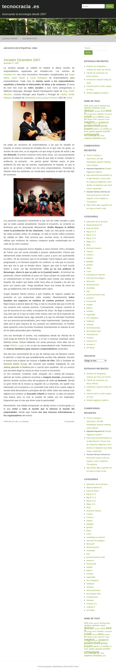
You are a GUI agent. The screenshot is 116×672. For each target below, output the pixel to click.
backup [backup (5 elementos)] (103, 106)
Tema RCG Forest (71, 667)
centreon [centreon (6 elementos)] (96, 108)
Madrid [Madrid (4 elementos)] (89, 119)
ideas (89, 268)
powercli (90, 298)
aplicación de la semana (97, 221)
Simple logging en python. (98, 93)
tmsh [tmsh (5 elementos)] (86, 131)
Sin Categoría (93, 318)
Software (90, 321)
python (89, 308)
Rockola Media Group (15, 364)
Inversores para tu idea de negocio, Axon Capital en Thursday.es (98, 198)
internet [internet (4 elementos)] (95, 117)
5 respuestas (69, 421)
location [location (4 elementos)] (107, 117)
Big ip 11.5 (91, 238)
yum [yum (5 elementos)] (104, 138)
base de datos (93, 228)
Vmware (90, 338)
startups (25, 421)
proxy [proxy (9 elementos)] (104, 125)
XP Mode (91, 348)
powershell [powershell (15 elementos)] (92, 125)
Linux (89, 271)
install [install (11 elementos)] (88, 116)
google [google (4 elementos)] (89, 114)
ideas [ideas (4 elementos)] (94, 114)
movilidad (91, 288)
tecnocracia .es (20, 6)
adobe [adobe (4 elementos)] (91, 106)
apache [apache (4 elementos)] (96, 106)
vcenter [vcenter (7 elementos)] (106, 131)
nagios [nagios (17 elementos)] (89, 122)
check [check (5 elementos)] (102, 108)
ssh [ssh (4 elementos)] (110, 129)
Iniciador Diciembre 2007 (22, 60)
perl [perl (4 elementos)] (96, 123)
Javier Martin (18, 78)
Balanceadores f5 (94, 225)
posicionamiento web (96, 294)
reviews (90, 311)
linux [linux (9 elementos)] (101, 116)
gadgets (90, 261)
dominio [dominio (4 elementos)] (97, 111)
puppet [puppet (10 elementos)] (88, 128)
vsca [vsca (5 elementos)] (102, 136)
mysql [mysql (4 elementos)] (107, 119)
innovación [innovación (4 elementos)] (108, 114)
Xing (65, 91)
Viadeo (63, 94)
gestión (90, 265)
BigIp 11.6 (91, 241)
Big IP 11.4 (91, 235)
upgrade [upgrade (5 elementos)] (98, 131)
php (88, 291)
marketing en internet (96, 275)
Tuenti (69, 98)
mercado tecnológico (96, 278)
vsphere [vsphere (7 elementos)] (88, 138)
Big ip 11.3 (91, 231)
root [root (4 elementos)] (101, 129)
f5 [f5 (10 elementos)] (85, 113)
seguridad (91, 314)
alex (17, 421)
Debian (90, 258)
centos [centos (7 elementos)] (87, 107)
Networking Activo (33, 98)
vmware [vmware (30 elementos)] (92, 134)
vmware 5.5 (92, 341)
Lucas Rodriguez (38, 78)
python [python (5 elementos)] (96, 129)
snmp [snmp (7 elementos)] (106, 128)
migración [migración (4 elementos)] (101, 119)
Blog (88, 245)
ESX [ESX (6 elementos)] (103, 111)
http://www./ (92, 205)
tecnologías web (94, 331)
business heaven (94, 248)
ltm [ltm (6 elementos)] (85, 119)
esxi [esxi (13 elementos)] (108, 111)
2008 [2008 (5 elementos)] (86, 106)
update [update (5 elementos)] (92, 131)
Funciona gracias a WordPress (50, 667)
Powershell (91, 301)
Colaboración (29, 39)
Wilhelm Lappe (17, 345)
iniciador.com (10, 74)
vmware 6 (91, 344)
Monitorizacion (93, 285)
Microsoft (91, 281)
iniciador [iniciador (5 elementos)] (100, 114)
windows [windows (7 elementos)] (97, 138)
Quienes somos (10, 39)
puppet (90, 304)
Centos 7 (90, 255)
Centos (90, 251)
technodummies (93, 328)
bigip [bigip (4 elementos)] (108, 106)
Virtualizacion (92, 334)
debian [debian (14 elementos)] (89, 111)
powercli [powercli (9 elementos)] (103, 122)
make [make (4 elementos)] (95, 119)
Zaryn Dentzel (50, 98)
